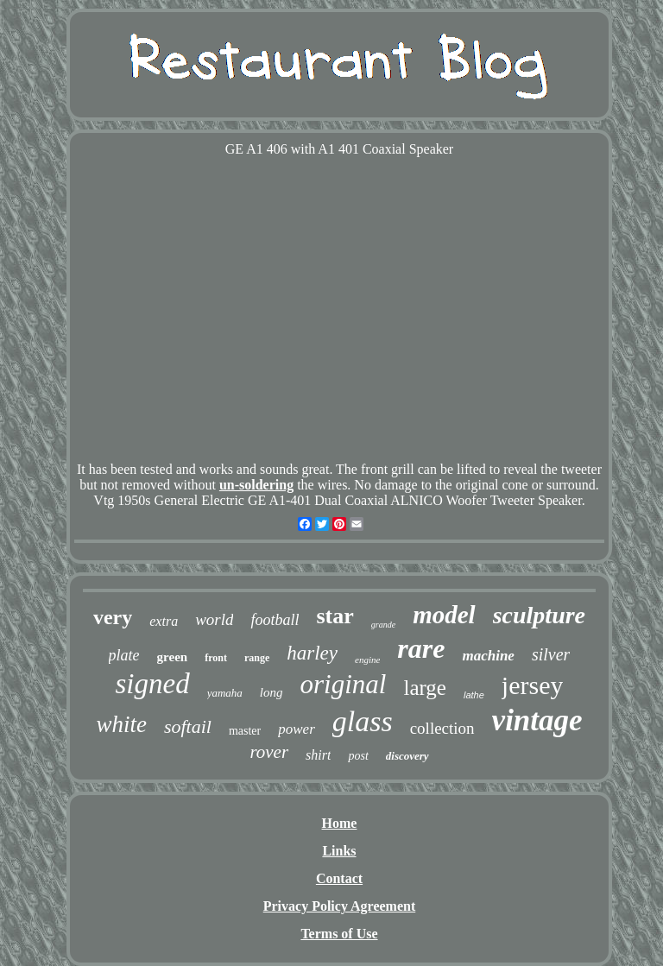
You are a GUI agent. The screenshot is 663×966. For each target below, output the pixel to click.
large (424, 687)
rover (268, 752)
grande (383, 624)
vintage (537, 720)
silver (551, 654)
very (112, 617)
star (335, 615)
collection (442, 728)
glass (362, 721)
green (172, 657)
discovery (407, 755)
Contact (339, 878)
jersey (533, 685)
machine (488, 655)
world (214, 619)
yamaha (225, 692)
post (358, 755)
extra (163, 621)
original (343, 684)
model (444, 614)
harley (312, 653)
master (245, 730)
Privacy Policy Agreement (339, 906)
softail (188, 726)
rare (421, 648)
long (271, 692)
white (121, 724)
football (274, 619)
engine (367, 659)
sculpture (539, 615)
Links (339, 850)
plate (124, 655)
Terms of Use (338, 933)
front (216, 658)
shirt (318, 755)
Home (339, 823)
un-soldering (256, 484)
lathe (474, 695)
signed (153, 683)
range (256, 658)
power (296, 729)
